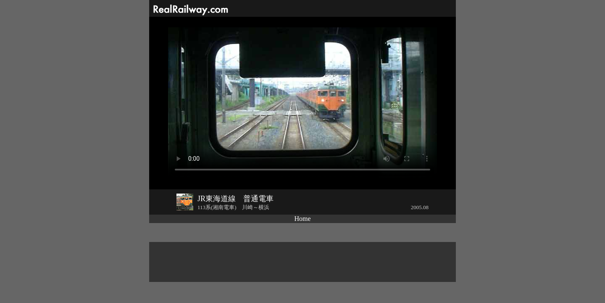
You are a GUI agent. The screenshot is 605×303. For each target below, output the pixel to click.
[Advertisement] (302, 262)
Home (302, 218)
